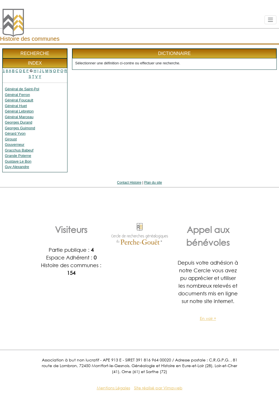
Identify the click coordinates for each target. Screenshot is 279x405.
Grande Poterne (18, 156)
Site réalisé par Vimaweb (158, 387)
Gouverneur (14, 144)
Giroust (11, 139)
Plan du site (153, 183)
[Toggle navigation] (270, 19)
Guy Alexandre (17, 167)
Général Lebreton (19, 111)
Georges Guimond (20, 128)
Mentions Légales (113, 387)
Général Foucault (19, 100)
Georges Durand (18, 122)
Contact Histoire (129, 183)
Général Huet (16, 106)
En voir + (208, 318)
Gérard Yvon (15, 133)
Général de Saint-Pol (22, 89)
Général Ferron (17, 95)
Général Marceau (19, 117)
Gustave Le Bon (18, 161)
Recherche (34, 53)
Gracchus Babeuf (19, 150)
